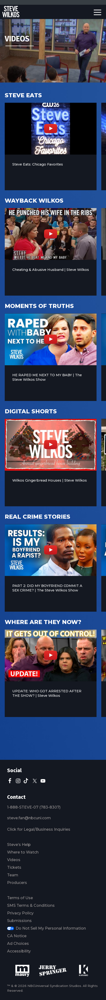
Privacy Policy (20, 913)
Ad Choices (18, 943)
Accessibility (19, 951)
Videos (13, 860)
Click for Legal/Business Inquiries (38, 829)
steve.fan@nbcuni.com (29, 818)
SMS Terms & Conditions (31, 905)
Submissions (19, 920)
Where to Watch (23, 852)
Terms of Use (20, 898)
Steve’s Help (19, 844)
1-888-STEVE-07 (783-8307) (34, 807)
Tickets (14, 867)
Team (12, 875)
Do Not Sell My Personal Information (51, 928)
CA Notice (16, 936)
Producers (17, 882)
